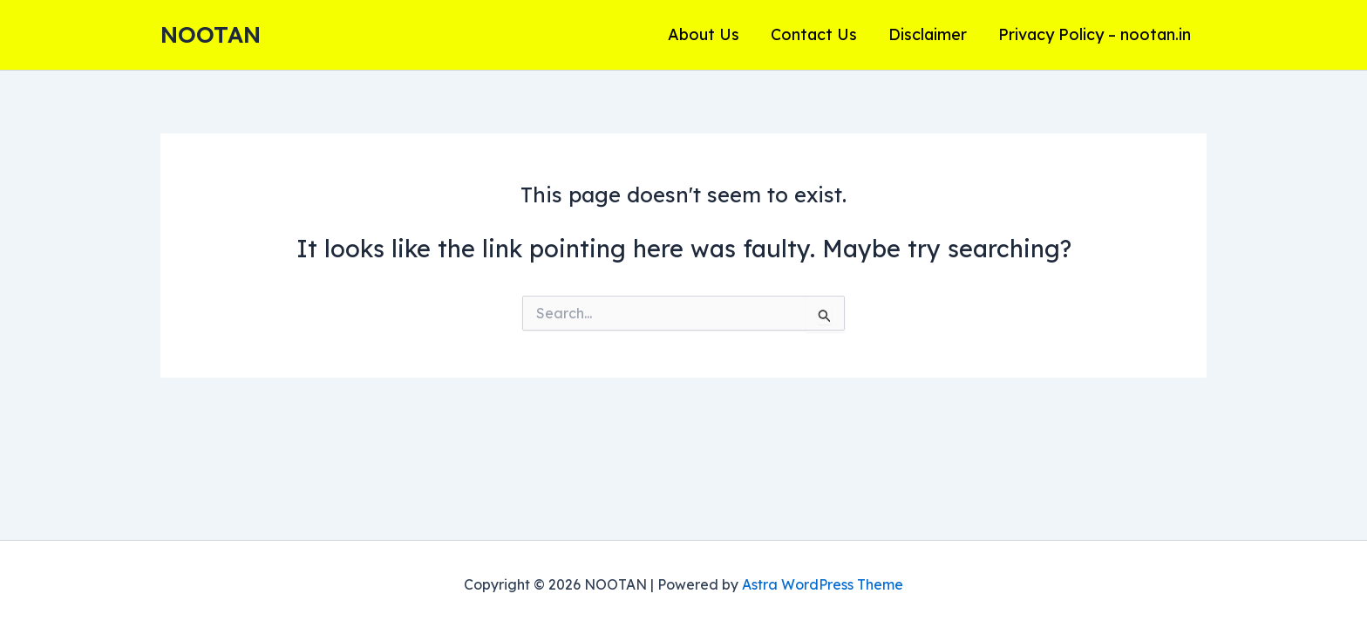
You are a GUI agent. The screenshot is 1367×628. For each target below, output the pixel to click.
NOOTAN (210, 34)
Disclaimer (927, 34)
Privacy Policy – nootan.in (1094, 34)
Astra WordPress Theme (822, 584)
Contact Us (814, 34)
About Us (703, 34)
